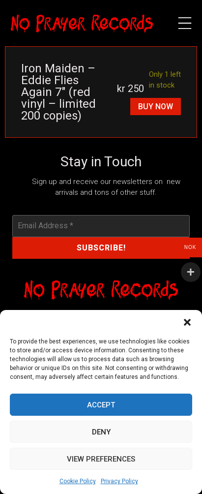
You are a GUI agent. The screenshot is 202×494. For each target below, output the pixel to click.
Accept (101, 405)
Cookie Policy (77, 481)
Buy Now (155, 106)
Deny (101, 432)
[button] (187, 322)
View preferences (101, 459)
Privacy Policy (119, 481)
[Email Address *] (101, 226)
